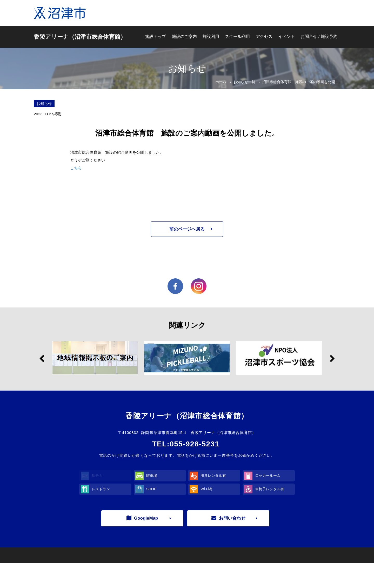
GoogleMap (142, 518)
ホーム (220, 82)
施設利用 (211, 36)
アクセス (264, 36)
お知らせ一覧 (244, 82)
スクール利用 (237, 36)
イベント (286, 36)
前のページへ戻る (187, 229)
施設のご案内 (184, 36)
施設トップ (155, 36)
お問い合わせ (228, 518)
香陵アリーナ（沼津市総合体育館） (80, 36)
